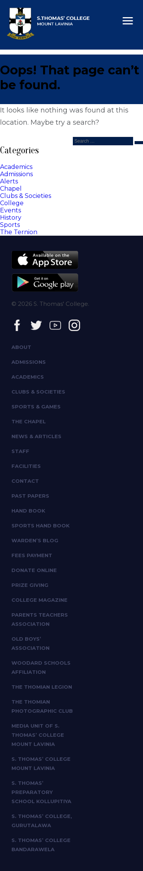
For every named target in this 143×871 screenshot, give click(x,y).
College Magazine (39, 600)
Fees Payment (31, 555)
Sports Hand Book (40, 525)
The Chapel (28, 421)
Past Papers (30, 496)
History (10, 217)
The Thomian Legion (41, 687)
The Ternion (18, 232)
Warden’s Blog (34, 540)
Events (10, 210)
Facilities (26, 466)
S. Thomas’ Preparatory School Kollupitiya (41, 792)
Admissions (16, 174)
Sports (10, 224)
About (21, 347)
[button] (127, 21)
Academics (16, 166)
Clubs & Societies (25, 195)
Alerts (9, 181)
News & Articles (36, 436)
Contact (25, 481)
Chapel (11, 188)
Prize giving (29, 585)
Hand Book (28, 511)
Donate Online (34, 570)
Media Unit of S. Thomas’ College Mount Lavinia (37, 735)
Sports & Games (36, 406)
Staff (20, 451)
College (12, 203)
